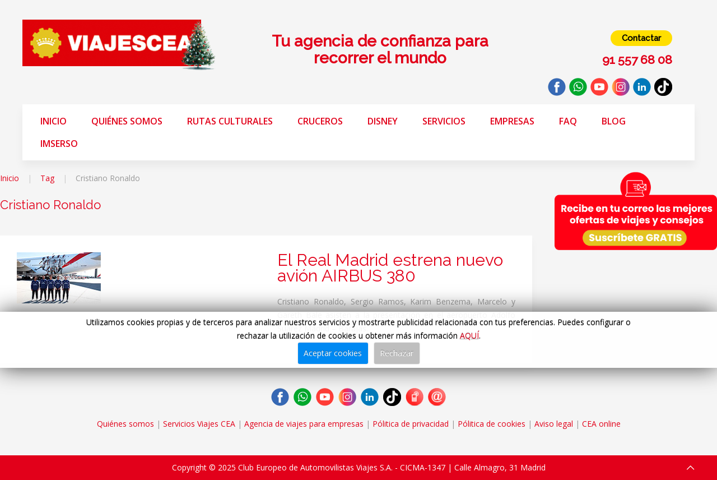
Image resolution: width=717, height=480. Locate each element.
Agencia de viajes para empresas (304, 423)
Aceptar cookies (333, 353)
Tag (47, 178)
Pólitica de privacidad (411, 423)
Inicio (53, 121)
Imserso (59, 143)
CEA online (601, 423)
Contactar (641, 38)
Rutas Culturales (230, 121)
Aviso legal (553, 423)
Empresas (512, 121)
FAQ (568, 121)
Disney (382, 121)
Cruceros (320, 121)
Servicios (443, 121)
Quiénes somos (126, 121)
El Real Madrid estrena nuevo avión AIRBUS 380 (390, 267)
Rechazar (396, 353)
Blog (614, 121)
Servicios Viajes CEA (199, 423)
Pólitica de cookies (491, 423)
